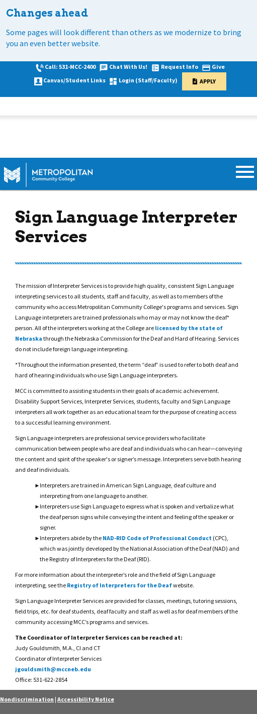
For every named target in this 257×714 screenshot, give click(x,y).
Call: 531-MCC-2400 (70, 66)
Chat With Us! (128, 66)
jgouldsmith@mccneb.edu (53, 669)
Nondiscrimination (27, 699)
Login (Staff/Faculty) (148, 80)
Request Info (179, 66)
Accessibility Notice (85, 699)
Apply (208, 81)
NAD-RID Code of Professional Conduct (158, 538)
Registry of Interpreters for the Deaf (120, 585)
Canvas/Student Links (74, 80)
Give (218, 66)
